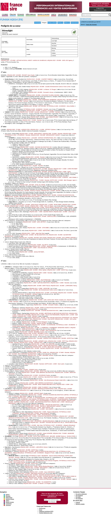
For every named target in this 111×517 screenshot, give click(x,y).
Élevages (20, 15)
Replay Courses (10, 502)
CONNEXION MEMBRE (100, 4)
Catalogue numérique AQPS (46, 511)
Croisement (8, 503)
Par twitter (78, 497)
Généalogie (37, 22)
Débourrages (31, 15)
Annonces (73, 15)
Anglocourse (42, 508)
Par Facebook (79, 495)
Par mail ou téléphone (81, 494)
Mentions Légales (80, 504)
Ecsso (40, 510)
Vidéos (53, 15)
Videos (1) (67, 22)
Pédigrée (44, 22)
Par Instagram (79, 498)
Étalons (13, 15)
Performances (74, 22)
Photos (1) (60, 22)
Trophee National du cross (45, 513)
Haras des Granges (91, 24)
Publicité (78, 502)
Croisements (62, 15)
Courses (5, 15)
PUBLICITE (100, 9)
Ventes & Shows (43, 15)
